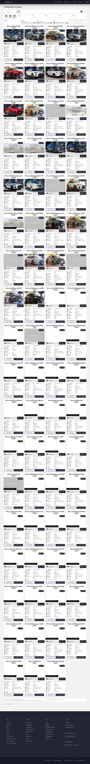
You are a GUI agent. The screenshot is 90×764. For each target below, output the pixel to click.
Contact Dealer (18, 59)
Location (19, 15)
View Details (8, 59)
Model (46, 15)
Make (32, 15)
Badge (60, 15)
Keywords (73, 15)
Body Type (5, 20)
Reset (18, 11)
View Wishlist (20, 43)
